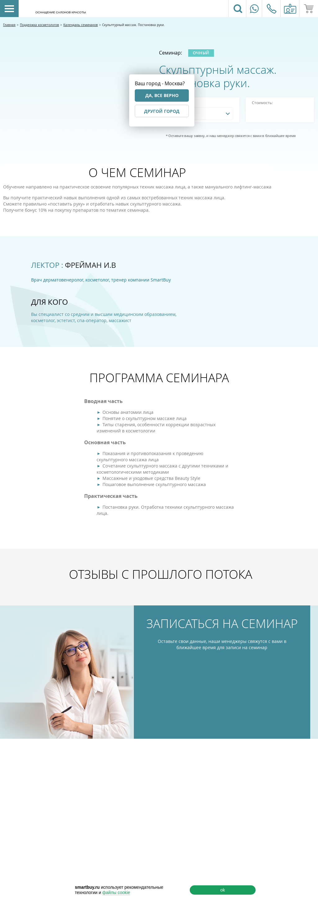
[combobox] (199, 113)
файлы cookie (116, 892)
